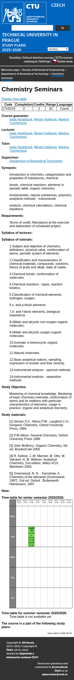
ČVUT (9, 649)
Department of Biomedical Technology (25, 73)
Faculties (15, 57)
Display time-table (14, 99)
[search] (31, 28)
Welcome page (10, 69)
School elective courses (38, 57)
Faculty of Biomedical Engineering (43, 69)
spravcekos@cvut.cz (55, 674)
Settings (44, 61)
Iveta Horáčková (20, 119)
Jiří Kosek (28, 642)
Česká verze (62, 61)
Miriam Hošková (45, 119)
